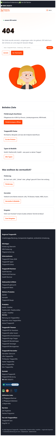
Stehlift (4, 295)
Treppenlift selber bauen (10, 333)
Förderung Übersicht (9, 247)
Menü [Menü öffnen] (49, 10)
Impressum (24, 431)
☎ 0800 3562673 (6, 6)
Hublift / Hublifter (7, 313)
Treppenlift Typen (7, 262)
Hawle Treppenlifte (8, 362)
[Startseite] (5, 10)
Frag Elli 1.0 (6, 423)
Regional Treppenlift (8, 374)
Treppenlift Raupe (8, 300)
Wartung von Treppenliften (11, 318)
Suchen (50, 47)
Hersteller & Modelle (12, 201)
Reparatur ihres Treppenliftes (11, 320)
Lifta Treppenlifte (7, 356)
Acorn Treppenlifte (8, 364)
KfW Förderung (7, 249)
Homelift (5, 297)
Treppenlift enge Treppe (10, 338)
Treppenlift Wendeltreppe (10, 341)
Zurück (5, 53)
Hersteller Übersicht (8, 354)
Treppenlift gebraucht (9, 285)
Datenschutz (32, 431)
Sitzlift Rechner (7, 272)
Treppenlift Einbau (8, 264)
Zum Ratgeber (10, 218)
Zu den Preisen (10, 139)
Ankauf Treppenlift (8, 323)
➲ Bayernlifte (6, 404)
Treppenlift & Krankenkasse (11, 336)
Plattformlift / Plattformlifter (11, 310)
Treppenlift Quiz (7, 421)
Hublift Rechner (7, 277)
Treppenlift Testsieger (9, 344)
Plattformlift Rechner (9, 274)
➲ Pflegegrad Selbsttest (9, 401)
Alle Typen (8, 157)
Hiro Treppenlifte (7, 367)
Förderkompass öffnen (13, 122)
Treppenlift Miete (7, 287)
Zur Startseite (17, 53)
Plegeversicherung (8, 252)
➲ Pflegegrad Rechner (9, 398)
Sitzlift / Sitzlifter (7, 307)
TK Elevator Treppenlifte (10, 359)
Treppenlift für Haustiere (10, 330)
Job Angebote (6, 411)
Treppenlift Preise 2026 (9, 259)
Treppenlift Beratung (9, 377)
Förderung (8, 184)
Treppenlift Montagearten (10, 346)
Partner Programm (8, 413)
